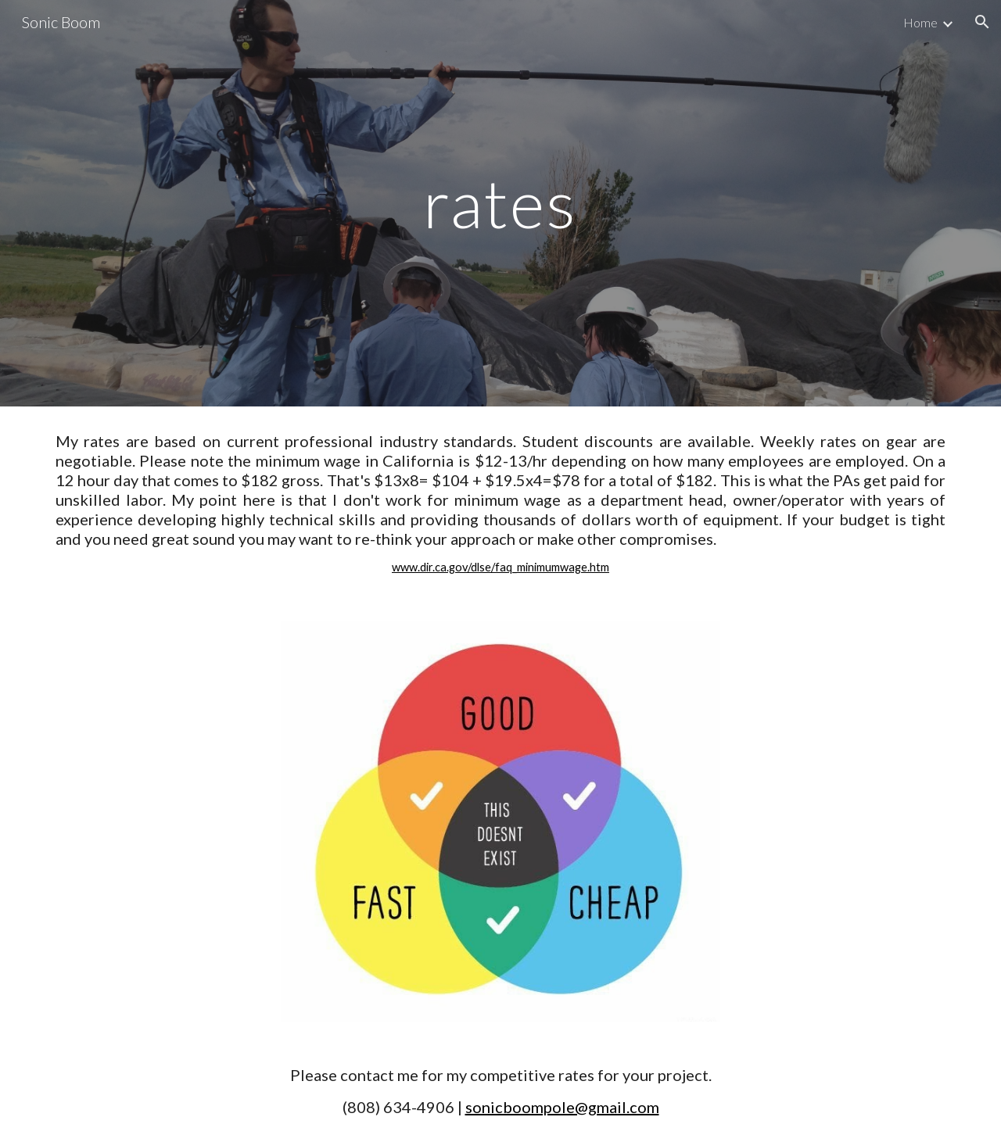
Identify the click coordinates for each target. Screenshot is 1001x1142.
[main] (500, 202)
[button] (982, 22)
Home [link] (920, 22)
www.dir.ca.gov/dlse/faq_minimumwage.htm (500, 567)
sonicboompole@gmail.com (562, 1106)
